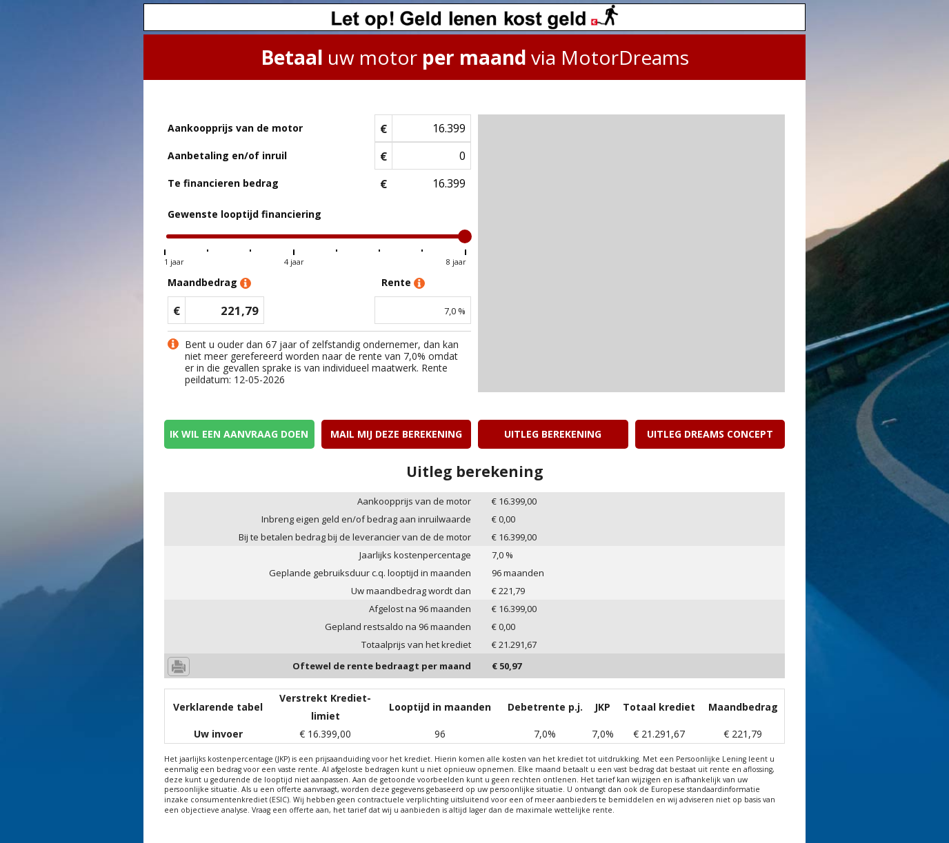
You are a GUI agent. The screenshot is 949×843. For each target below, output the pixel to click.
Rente (403, 283)
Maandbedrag (209, 283)
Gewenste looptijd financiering (244, 214)
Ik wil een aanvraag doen (239, 433)
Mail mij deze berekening (396, 433)
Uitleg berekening (552, 433)
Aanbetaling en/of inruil (227, 155)
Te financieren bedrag (223, 183)
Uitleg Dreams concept (710, 433)
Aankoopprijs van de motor (235, 127)
